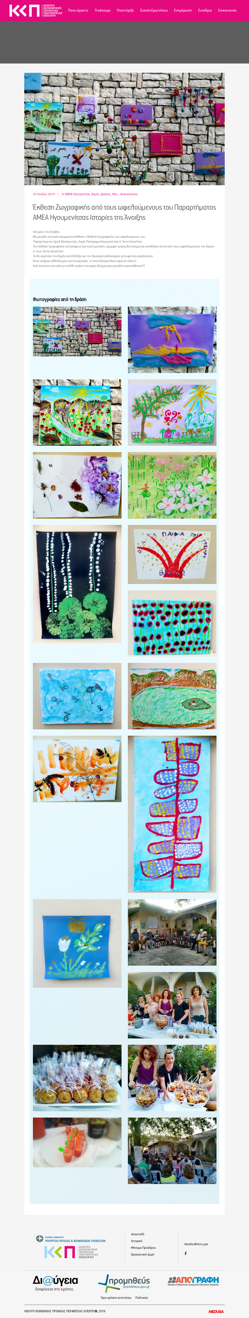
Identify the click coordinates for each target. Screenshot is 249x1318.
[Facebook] (185, 1254)
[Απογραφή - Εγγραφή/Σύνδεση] (193, 1281)
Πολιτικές (141, 1298)
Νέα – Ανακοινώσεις (125, 194)
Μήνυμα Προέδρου (143, 1248)
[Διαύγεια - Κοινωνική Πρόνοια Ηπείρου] (55, 1283)
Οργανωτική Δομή (142, 1255)
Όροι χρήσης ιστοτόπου (116, 1298)
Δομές (95, 194)
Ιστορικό (136, 1241)
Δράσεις (105, 194)
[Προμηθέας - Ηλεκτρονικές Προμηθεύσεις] (124, 1283)
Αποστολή (137, 1234)
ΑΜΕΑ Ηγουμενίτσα (77, 194)
